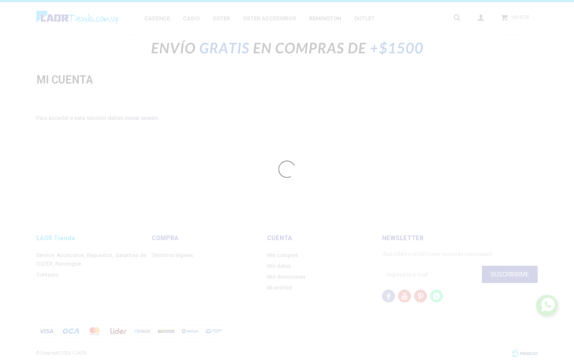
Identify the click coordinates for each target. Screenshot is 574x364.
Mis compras (282, 255)
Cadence (157, 18)
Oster (221, 18)
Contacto (47, 275)
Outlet (364, 18)
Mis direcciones (286, 277)
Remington (325, 18)
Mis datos (279, 266)
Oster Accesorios (269, 18)
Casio (191, 18)
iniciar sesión (141, 118)
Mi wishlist (280, 288)
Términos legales (172, 255)
